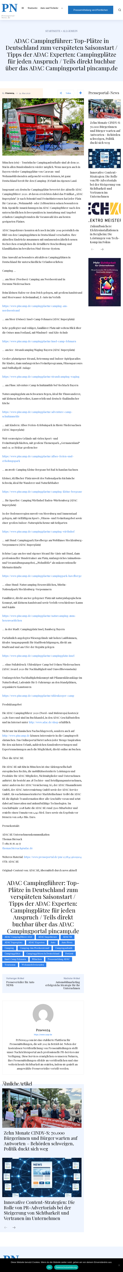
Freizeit (69, 953)
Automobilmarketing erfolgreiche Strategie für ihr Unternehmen (62, 985)
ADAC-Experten (37, 942)
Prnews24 (9, 93)
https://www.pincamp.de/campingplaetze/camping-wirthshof (38, 531)
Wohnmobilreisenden (33, 964)
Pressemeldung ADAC (59, 959)
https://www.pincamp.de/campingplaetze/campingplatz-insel (38, 655)
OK (49, 1267)
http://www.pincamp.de (16, 735)
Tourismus (10, 964)
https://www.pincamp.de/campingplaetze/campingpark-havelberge (42, 576)
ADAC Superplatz (13, 942)
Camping (9, 948)
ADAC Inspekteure (47, 937)
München (37, 959)
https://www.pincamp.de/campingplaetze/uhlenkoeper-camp (38, 695)
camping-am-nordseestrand (34, 948)
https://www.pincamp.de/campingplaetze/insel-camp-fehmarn (39, 341)
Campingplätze (12, 953)
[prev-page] (5, 1228)
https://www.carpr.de (43, 1035)
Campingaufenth (63, 948)
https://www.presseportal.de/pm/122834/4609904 (53, 857)
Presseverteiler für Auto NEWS (20, 983)
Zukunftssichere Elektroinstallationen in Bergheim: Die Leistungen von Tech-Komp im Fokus (104, 234)
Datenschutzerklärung (66, 1267)
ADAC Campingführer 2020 (18, 937)
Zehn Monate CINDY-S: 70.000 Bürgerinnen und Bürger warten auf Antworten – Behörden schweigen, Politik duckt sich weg (40, 1141)
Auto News (67, 942)
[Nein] (119, 1265)
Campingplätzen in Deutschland (42, 953)
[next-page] (13, 1228)
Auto (53, 942)
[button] (119, 9)
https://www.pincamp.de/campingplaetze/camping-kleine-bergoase (42, 491)
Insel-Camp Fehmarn (15, 959)
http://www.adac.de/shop (43, 722)
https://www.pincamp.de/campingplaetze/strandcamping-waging (40, 376)
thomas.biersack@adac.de (17, 848)
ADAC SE (67, 937)
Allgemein (70, 31)
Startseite (52, 31)
